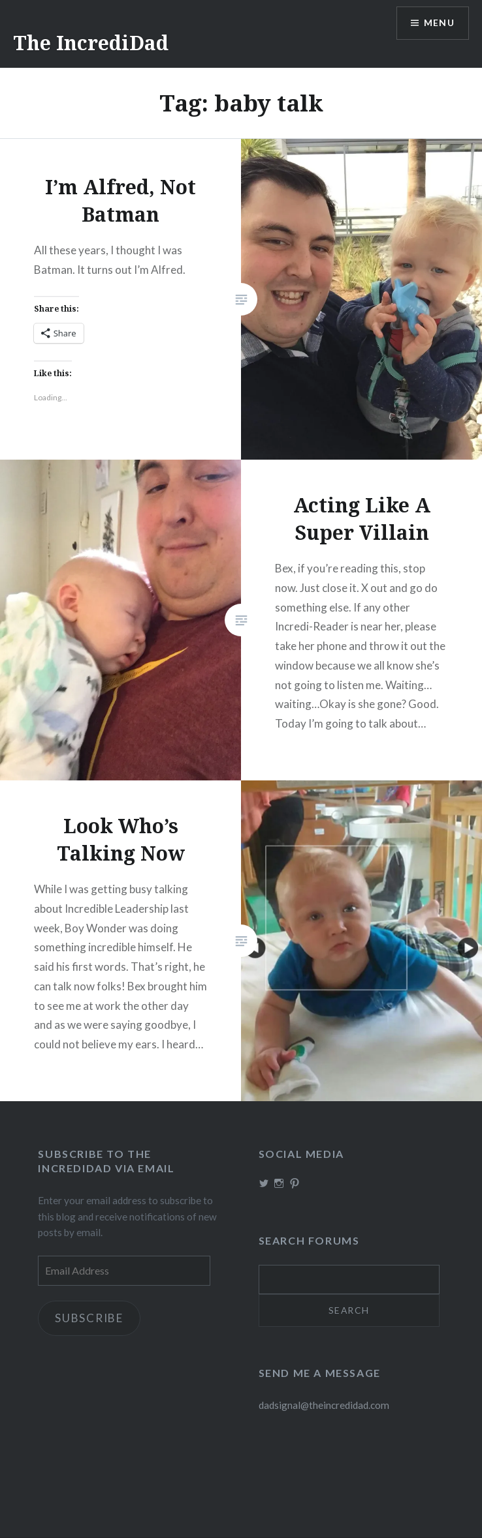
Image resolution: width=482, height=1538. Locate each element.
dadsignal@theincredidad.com (324, 1406)
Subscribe (89, 1318)
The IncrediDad (91, 42)
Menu (439, 23)
